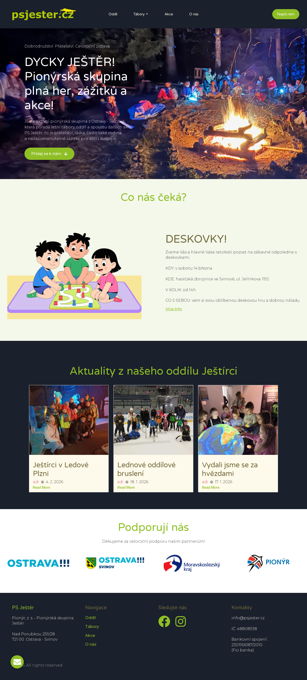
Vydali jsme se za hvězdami (230, 469)
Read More (41, 487)
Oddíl (113, 14)
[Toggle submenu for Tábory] (146, 14)
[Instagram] (181, 621)
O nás (194, 14)
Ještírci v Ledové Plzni (61, 469)
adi (36, 482)
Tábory (139, 14)
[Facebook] (164, 621)
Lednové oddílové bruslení (146, 469)
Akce (169, 14)
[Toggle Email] (17, 661)
